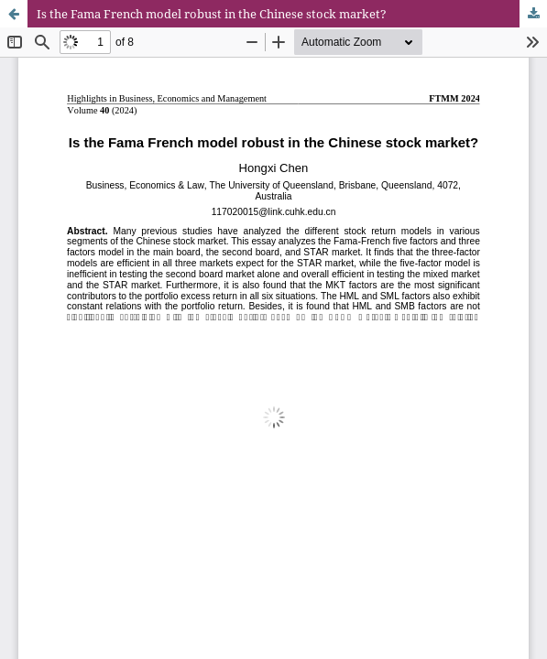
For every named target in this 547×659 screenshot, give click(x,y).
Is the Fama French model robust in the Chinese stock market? (212, 13)
